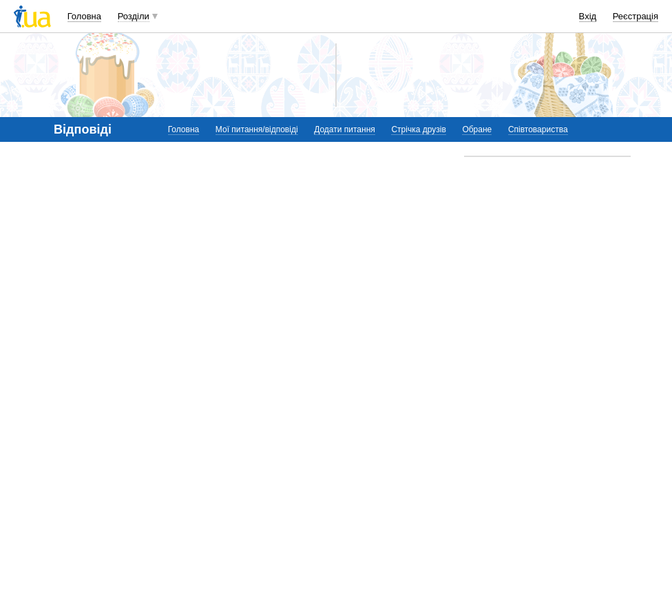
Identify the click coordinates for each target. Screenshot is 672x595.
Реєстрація (635, 16)
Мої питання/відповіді (257, 129)
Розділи (133, 16)
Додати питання (344, 129)
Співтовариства (538, 129)
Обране (477, 129)
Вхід (588, 16)
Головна (84, 16)
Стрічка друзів (418, 129)
